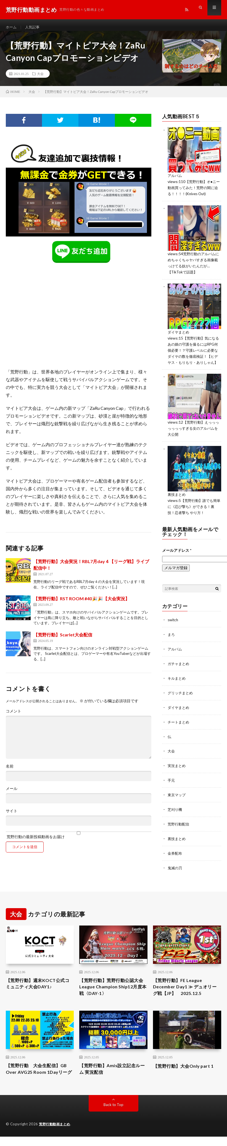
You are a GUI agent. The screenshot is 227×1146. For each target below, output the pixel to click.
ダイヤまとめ (179, 334)
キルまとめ (177, 682)
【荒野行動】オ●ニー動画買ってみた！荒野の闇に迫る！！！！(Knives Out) (193, 192)
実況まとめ (177, 768)
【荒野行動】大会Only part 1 (187, 1069)
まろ (171, 639)
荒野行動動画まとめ (56, 1136)
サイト (11, 816)
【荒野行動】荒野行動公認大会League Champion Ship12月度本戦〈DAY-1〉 (112, 988)
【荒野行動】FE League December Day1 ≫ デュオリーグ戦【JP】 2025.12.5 (185, 988)
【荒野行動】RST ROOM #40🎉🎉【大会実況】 (81, 603)
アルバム (175, 180)
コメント (13, 716)
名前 (10, 771)
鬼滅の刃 (175, 868)
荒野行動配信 (179, 825)
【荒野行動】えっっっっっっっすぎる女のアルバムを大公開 (193, 435)
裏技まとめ (177, 500)
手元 (171, 782)
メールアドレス (176, 555)
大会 (40, 78)
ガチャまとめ (179, 668)
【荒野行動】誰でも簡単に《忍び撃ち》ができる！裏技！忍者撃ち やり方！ (194, 512)
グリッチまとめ (181, 696)
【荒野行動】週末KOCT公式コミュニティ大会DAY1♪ (39, 985)
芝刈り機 (175, 811)
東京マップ (177, 797)
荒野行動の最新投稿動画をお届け (78, 840)
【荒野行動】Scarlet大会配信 (62, 639)
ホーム (11, 27)
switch (173, 625)
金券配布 (175, 854)
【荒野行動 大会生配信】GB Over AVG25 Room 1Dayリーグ (38, 1076)
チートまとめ (179, 725)
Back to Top (113, 1116)
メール (11, 793)
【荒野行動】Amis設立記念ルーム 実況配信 (113, 1072)
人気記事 (33, 27)
